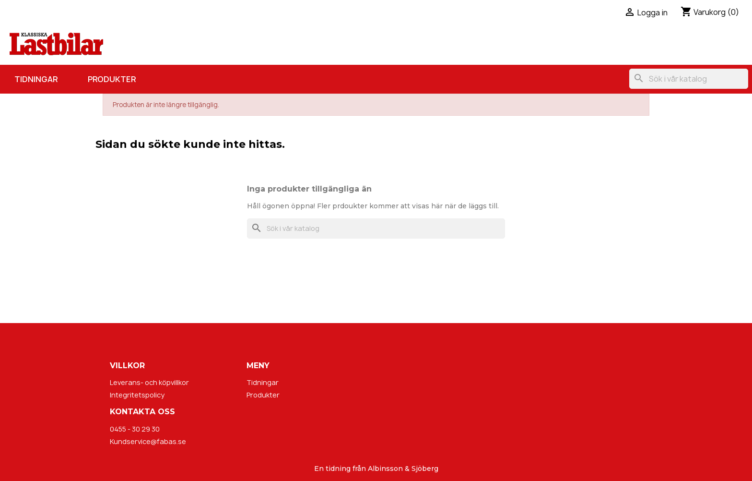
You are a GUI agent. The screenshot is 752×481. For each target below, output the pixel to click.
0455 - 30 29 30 (135, 428)
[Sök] (688, 79)
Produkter (112, 79)
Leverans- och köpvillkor (149, 382)
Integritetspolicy (137, 394)
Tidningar (36, 79)
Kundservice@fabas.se (148, 441)
